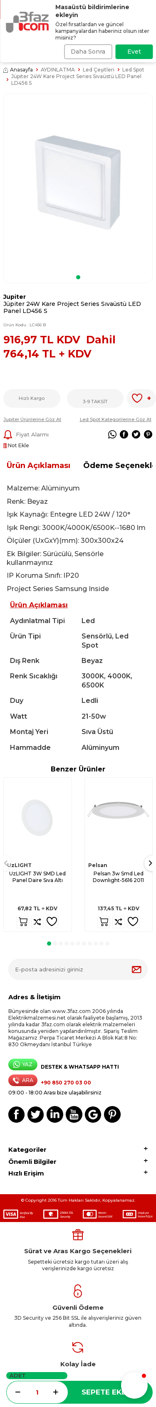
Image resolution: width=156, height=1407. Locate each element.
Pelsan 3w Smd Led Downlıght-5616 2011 (118, 876)
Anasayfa (18, 70)
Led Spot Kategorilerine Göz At (115, 419)
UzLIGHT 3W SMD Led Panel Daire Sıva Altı (37, 876)
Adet (18, 1375)
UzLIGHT (19, 865)
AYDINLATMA (58, 70)
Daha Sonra (88, 51)
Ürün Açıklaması (38, 465)
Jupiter (14, 297)
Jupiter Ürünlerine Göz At (32, 419)
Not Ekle (16, 445)
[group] (78, 182)
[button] (78, 277)
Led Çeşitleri (98, 70)
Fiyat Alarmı (26, 434)
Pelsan (97, 865)
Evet (134, 51)
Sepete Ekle (106, 1392)
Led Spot (133, 70)
